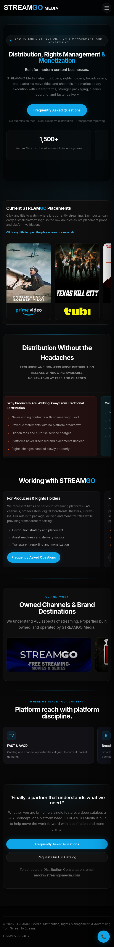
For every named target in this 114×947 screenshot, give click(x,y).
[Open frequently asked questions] (57, 110)
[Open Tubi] (77, 281)
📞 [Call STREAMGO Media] (103, 936)
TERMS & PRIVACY (16, 936)
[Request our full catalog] (57, 857)
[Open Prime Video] (28, 281)
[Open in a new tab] (48, 654)
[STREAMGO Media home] (31, 8)
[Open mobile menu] (106, 8)
